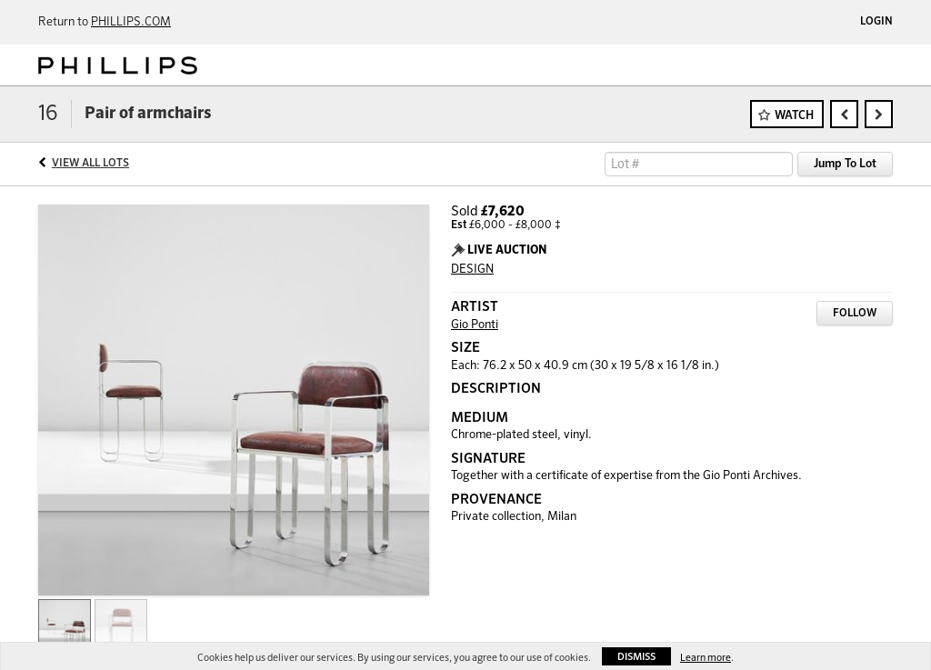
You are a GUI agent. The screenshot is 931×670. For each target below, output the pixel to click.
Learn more (705, 658)
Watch (794, 116)
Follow (854, 313)
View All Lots (90, 163)
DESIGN (472, 269)
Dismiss (636, 657)
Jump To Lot (845, 164)
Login (876, 21)
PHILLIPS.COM (131, 22)
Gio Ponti (474, 325)
